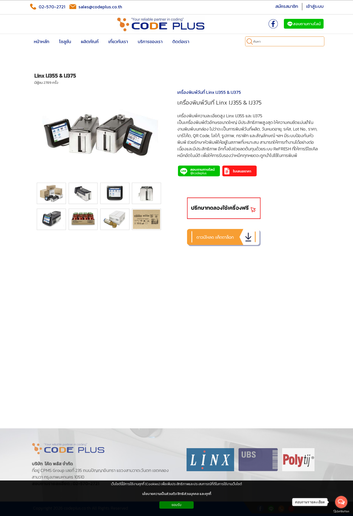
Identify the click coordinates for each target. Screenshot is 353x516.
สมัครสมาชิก (286, 6)
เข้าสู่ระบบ (315, 6)
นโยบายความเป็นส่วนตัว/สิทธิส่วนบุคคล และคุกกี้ (176, 493)
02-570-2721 (47, 6)
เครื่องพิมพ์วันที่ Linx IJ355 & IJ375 (209, 92)
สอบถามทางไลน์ (304, 24)
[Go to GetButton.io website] (341, 511)
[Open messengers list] (341, 502)
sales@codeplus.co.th (95, 6)
